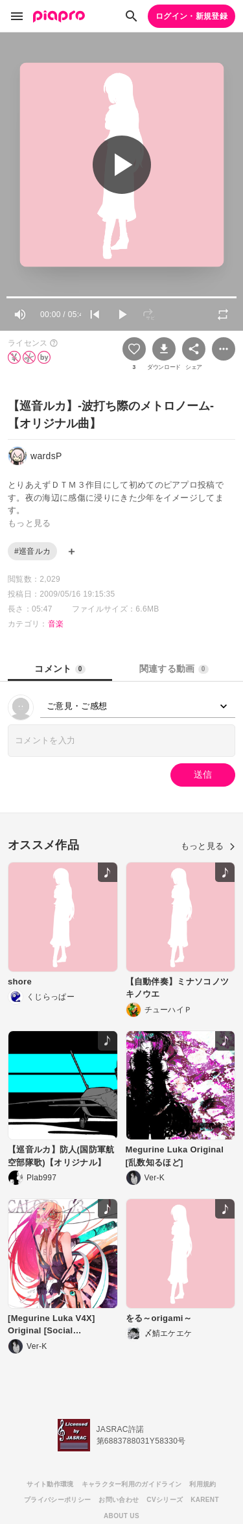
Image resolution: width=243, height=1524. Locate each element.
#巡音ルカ (32, 551)
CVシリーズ (164, 1499)
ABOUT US (121, 1515)
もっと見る (208, 846)
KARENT (205, 1499)
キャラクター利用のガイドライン (132, 1484)
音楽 (56, 623)
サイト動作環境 (50, 1484)
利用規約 (202, 1484)
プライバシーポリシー (57, 1499)
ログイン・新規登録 (191, 16)
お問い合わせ (118, 1499)
